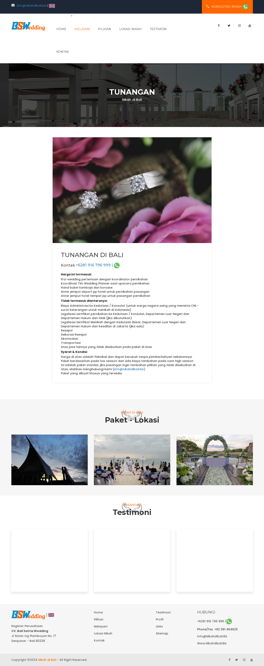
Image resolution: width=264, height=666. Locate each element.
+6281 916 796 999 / (214, 621)
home (61, 29)
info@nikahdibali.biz (32, 6)
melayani (82, 29)
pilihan (104, 29)
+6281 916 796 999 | (98, 265)
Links (159, 626)
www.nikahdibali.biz (212, 643)
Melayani (100, 626)
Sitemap (162, 633)
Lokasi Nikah (130, 29)
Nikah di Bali (47, 660)
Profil (159, 619)
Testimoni (158, 29)
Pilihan (98, 619)
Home (98, 612)
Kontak (62, 52)
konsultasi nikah (227, 7)
